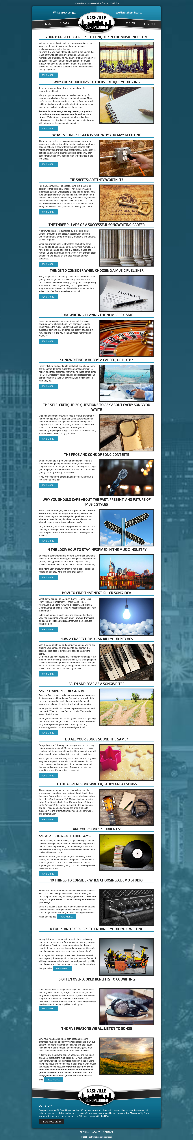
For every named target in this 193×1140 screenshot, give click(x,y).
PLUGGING (45, 23)
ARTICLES (63, 22)
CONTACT (149, 23)
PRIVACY (84, 1132)
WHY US (130, 22)
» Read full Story (51, 1121)
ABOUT (96, 1132)
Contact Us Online (110, 3)
